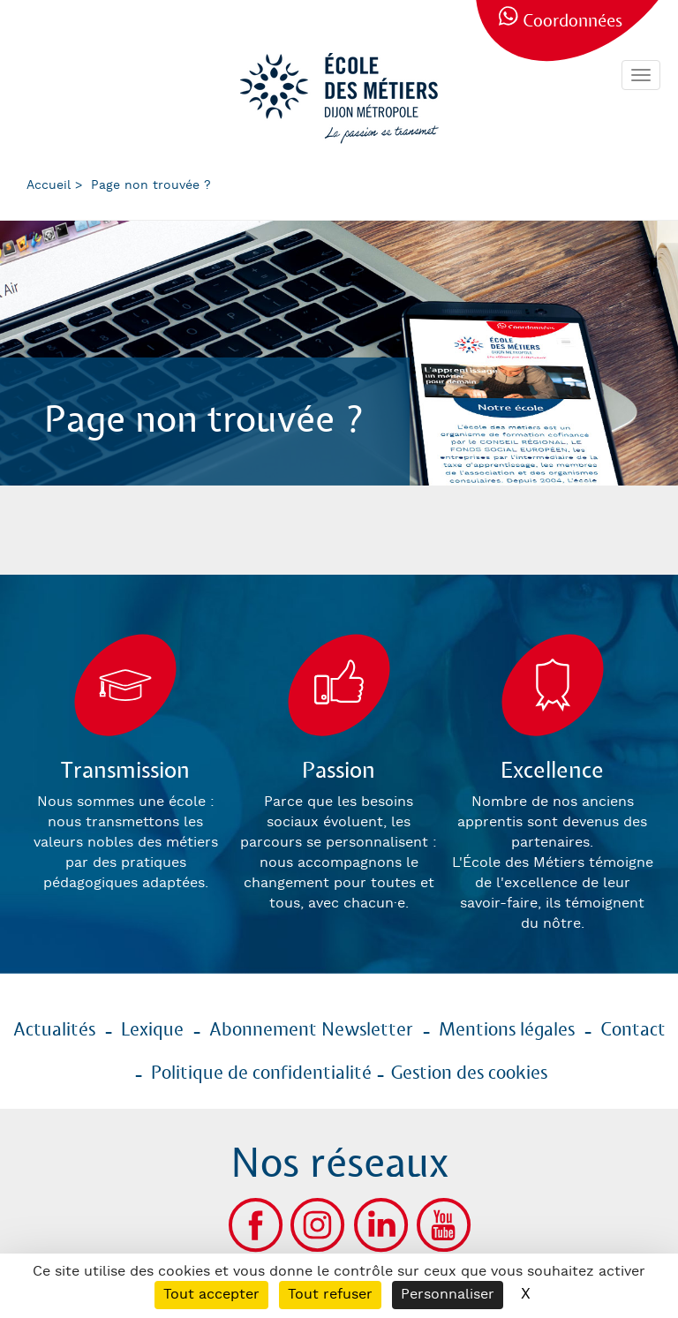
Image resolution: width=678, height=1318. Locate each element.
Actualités (54, 1030)
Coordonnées (572, 21)
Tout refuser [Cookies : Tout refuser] (330, 1294)
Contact (633, 1030)
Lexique (152, 1030)
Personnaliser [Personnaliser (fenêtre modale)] (447, 1294)
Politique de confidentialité (261, 1073)
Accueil (48, 185)
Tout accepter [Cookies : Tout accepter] (211, 1294)
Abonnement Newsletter (311, 1030)
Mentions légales (507, 1030)
